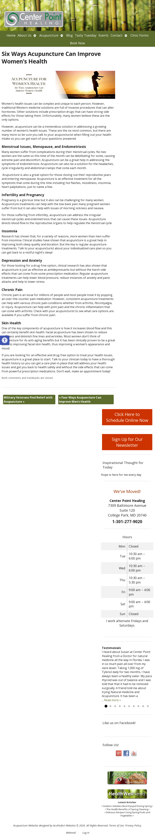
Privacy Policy (133, 825)
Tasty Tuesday (85, 35)
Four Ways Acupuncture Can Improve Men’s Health (80, 399)
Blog (69, 35)
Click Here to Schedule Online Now (127, 417)
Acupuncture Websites (25, 825)
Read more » (112, 700)
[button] (4, 340)
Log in (85, 832)
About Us (24, 35)
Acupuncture (48, 35)
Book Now (77, 43)
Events (103, 35)
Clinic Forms (139, 35)
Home (11, 35)
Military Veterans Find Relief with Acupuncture (28, 399)
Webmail (71, 832)
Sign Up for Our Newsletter (127, 442)
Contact (116, 35)
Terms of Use (116, 825)
